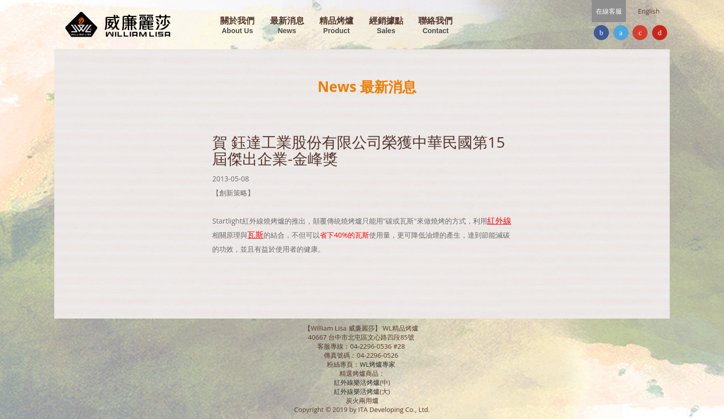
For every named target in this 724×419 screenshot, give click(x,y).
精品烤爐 (336, 26)
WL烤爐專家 (378, 364)
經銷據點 (386, 26)
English (649, 11)
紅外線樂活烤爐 (357, 382)
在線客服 (609, 11)
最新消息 (287, 26)
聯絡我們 (435, 26)
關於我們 (237, 26)
